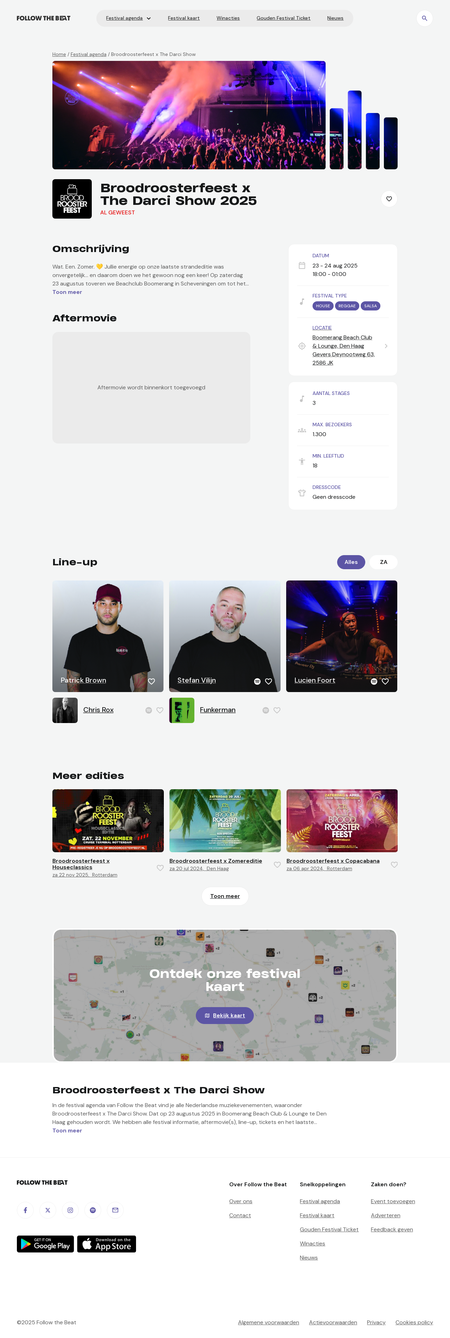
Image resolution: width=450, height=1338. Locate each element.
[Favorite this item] (389, 198)
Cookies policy (414, 1322)
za (383, 562)
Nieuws (309, 1257)
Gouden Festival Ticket (329, 1229)
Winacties (312, 1243)
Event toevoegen (393, 1201)
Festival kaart (317, 1215)
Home (59, 54)
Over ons (240, 1201)
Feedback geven (392, 1229)
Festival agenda (89, 54)
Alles (351, 562)
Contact (240, 1215)
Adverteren (385, 1215)
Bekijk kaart (229, 1015)
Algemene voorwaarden (268, 1322)
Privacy (376, 1322)
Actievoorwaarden (333, 1322)
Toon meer (225, 896)
